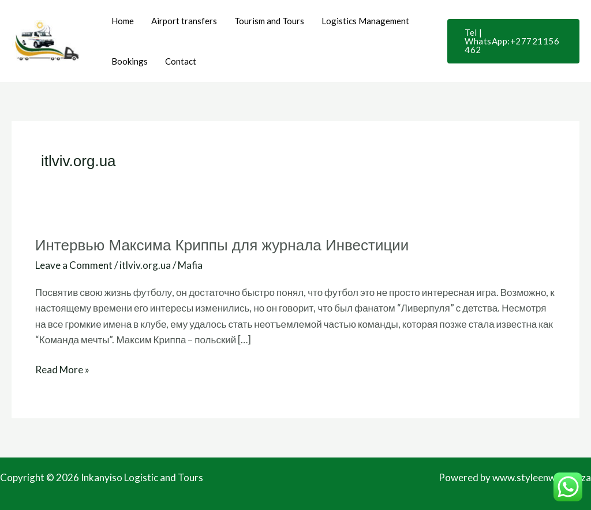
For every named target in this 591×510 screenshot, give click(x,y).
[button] (513, 41)
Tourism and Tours (269, 21)
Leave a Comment (74, 265)
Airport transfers (184, 21)
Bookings (129, 61)
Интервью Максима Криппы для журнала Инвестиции (222, 245)
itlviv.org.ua (145, 265)
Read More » (62, 369)
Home (122, 21)
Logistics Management (365, 21)
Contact (180, 61)
